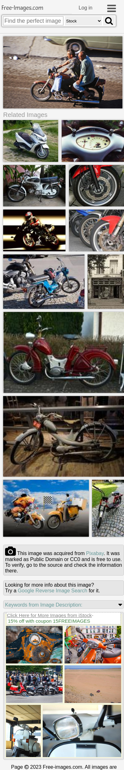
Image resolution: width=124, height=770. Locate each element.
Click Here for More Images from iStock (49, 615)
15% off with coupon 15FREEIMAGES (49, 621)
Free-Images (22, 8)
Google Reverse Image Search (52, 591)
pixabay (95, 553)
